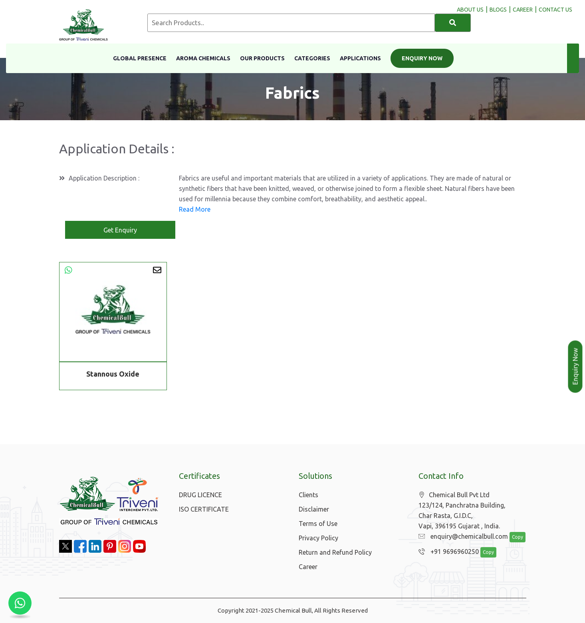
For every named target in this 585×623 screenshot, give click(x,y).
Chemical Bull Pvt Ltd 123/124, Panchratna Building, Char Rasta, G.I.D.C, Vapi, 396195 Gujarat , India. (462, 510)
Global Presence (140, 58)
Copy (517, 537)
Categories (312, 58)
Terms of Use (318, 523)
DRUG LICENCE (200, 494)
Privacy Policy (318, 538)
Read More (194, 209)
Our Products (262, 58)
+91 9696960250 (448, 551)
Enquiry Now (422, 58)
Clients (308, 494)
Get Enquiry (120, 230)
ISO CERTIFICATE (204, 509)
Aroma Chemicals (203, 58)
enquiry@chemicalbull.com (463, 536)
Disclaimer (314, 509)
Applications (360, 58)
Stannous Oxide (112, 374)
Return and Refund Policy (335, 552)
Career (308, 566)
